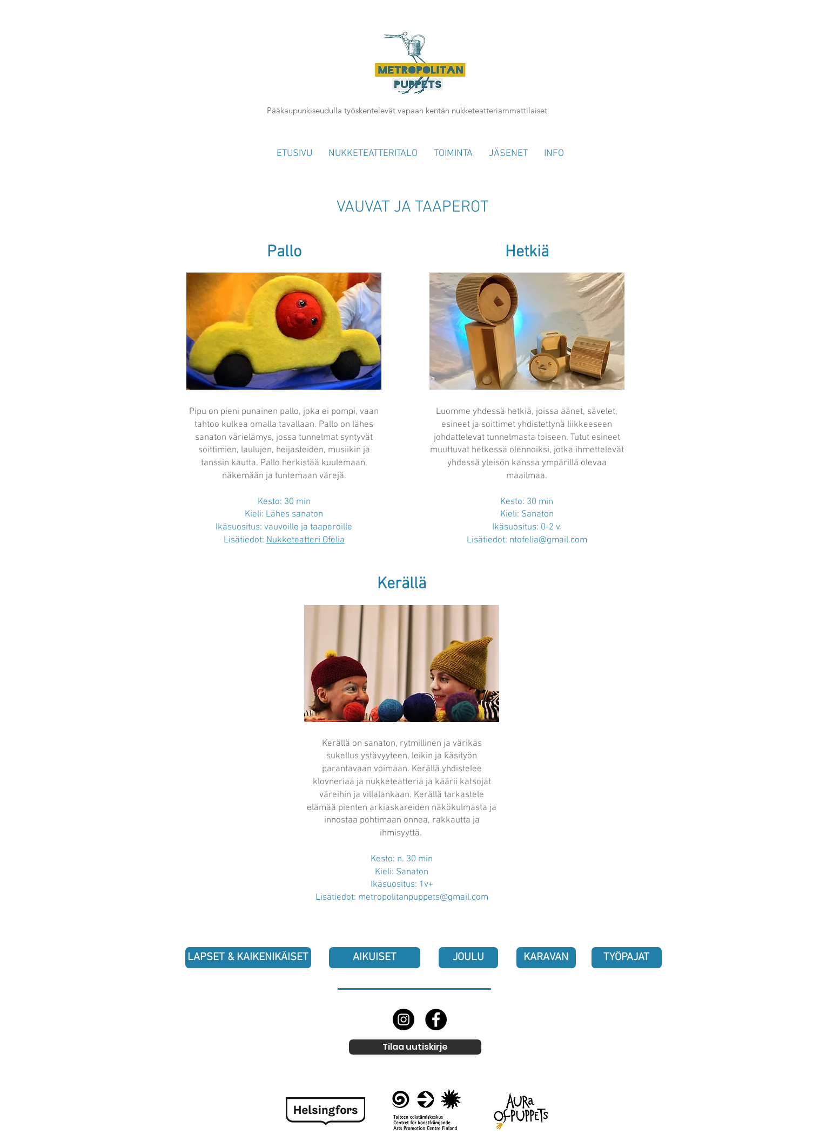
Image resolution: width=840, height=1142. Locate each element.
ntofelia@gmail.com (548, 540)
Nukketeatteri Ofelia (305, 540)
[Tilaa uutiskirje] (415, 1047)
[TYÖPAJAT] (627, 957)
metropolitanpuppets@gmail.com (423, 897)
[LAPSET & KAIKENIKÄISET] (248, 957)
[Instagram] (403, 1019)
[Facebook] (436, 1019)
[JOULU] (468, 957)
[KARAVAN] (546, 957)
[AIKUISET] (374, 957)
